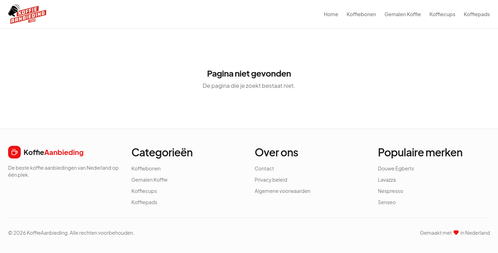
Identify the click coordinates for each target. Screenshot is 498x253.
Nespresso (390, 191)
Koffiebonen (361, 14)
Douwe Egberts (396, 168)
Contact (264, 168)
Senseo (387, 202)
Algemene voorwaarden (282, 191)
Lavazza (387, 179)
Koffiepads (477, 14)
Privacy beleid (271, 179)
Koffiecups (442, 14)
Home (331, 14)
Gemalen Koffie (403, 14)
